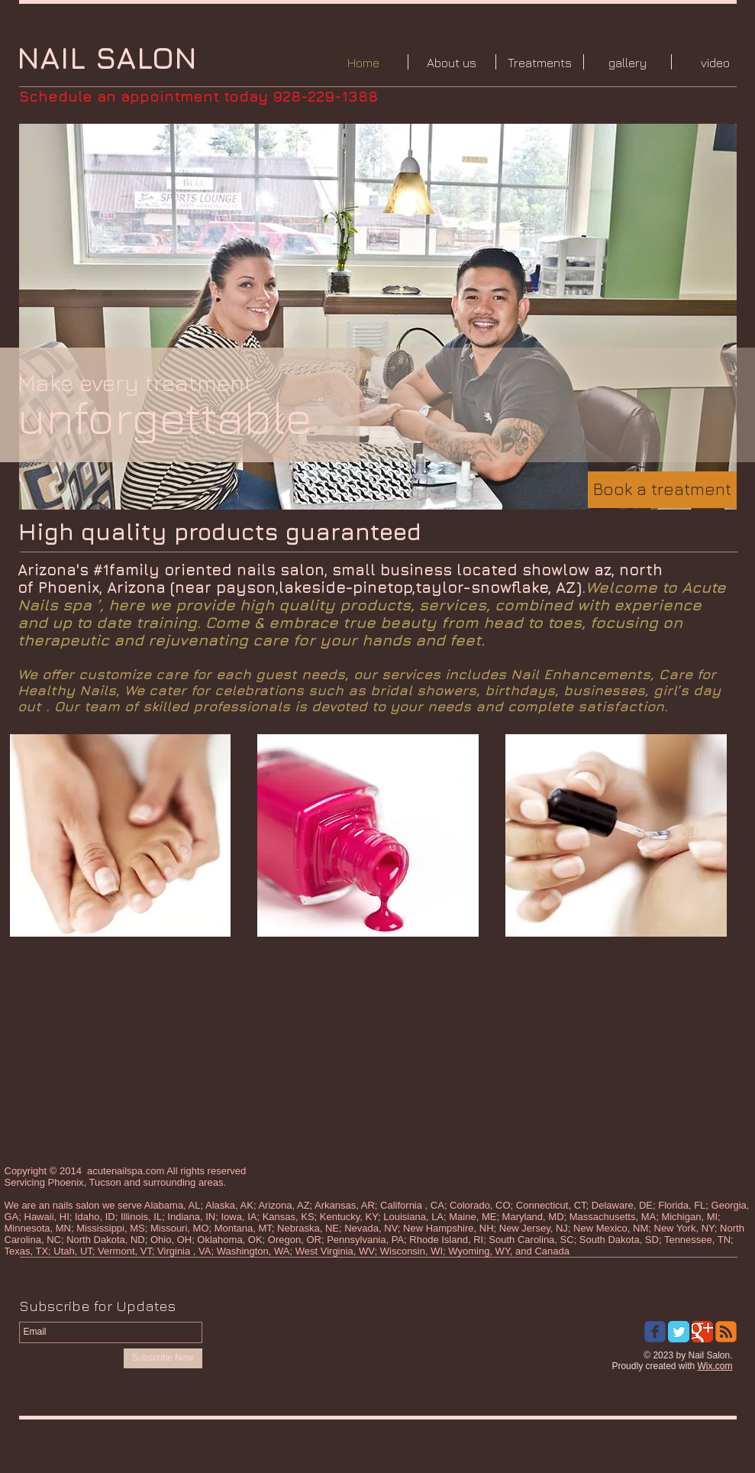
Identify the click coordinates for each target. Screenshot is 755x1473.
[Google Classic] (702, 1331)
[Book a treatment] (662, 489)
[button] (378, 317)
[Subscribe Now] (163, 1358)
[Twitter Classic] (678, 1331)
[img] (120, 835)
